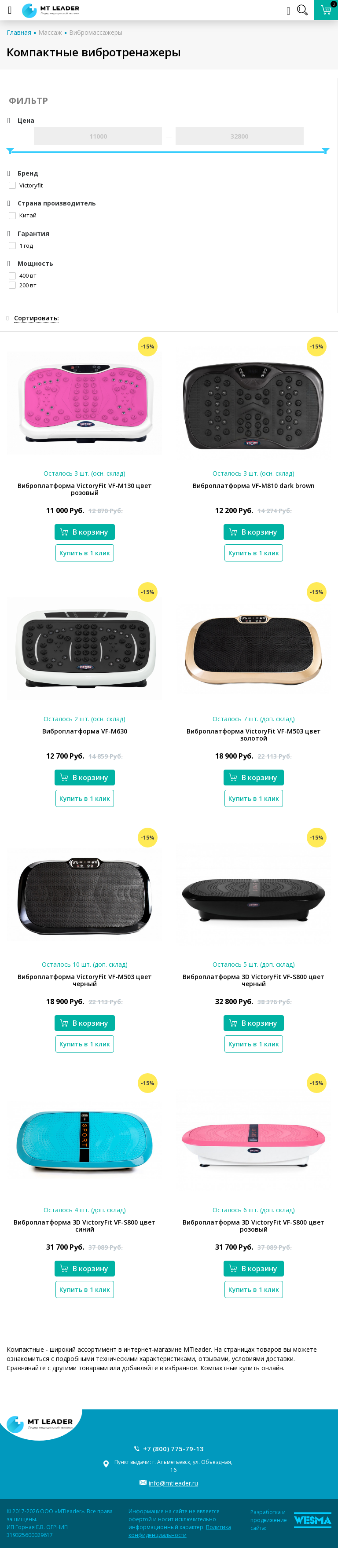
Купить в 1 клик (84, 553)
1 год (21, 245)
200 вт (23, 285)
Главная (19, 32)
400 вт (23, 275)
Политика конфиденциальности (180, 1531)
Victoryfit (26, 185)
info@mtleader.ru (173, 1483)
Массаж (50, 32)
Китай (23, 215)
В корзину (84, 532)
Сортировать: (36, 318)
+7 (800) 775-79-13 (173, 1448)
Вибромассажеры (95, 32)
